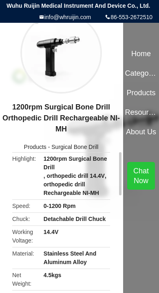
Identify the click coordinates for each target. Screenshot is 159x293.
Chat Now (141, 176)
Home (141, 54)
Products (35, 147)
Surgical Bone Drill (74, 147)
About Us (141, 132)
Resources (141, 112)
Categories (141, 73)
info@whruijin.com (67, 17)
